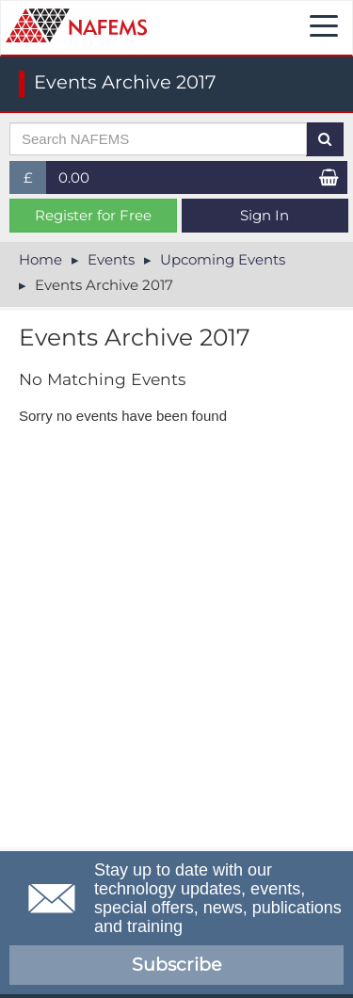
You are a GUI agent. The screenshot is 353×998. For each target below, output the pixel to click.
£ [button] (35, 181)
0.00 (73, 177)
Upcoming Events (222, 259)
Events (111, 259)
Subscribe (176, 964)
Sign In (264, 215)
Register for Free (93, 215)
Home (40, 259)
